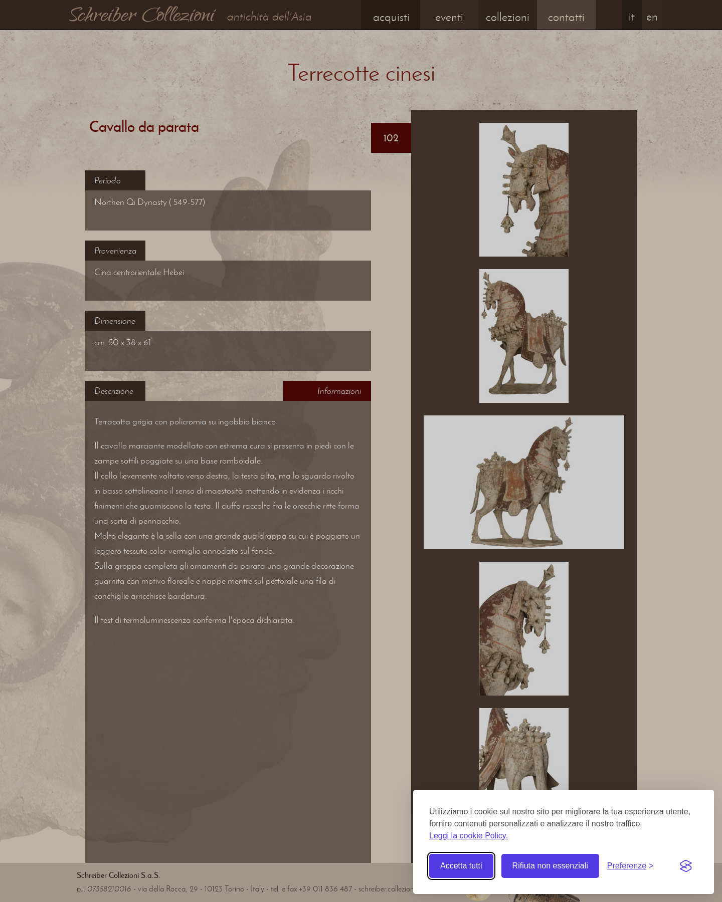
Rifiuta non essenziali (550, 865)
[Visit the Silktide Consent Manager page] (686, 866)
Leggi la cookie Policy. (468, 835)
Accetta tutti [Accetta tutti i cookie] (461, 865)
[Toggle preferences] (630, 866)
